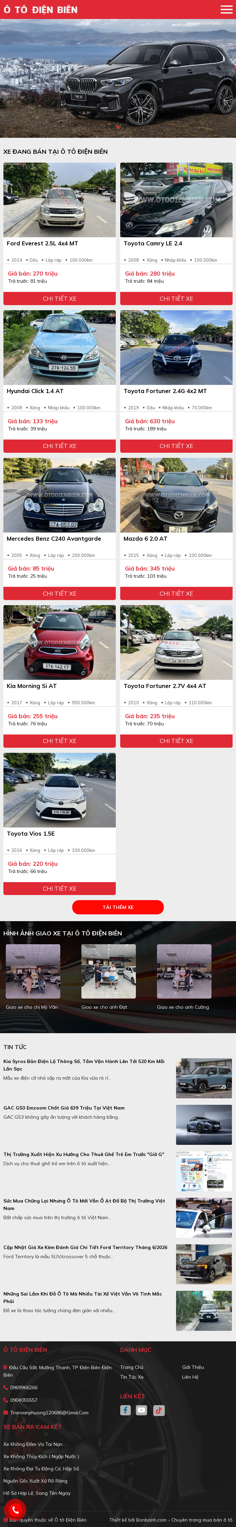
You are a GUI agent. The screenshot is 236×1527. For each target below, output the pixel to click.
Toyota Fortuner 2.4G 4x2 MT (165, 390)
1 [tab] (111, 127)
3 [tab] (125, 127)
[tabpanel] (118, 78)
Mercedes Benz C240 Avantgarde (54, 538)
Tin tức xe (132, 1377)
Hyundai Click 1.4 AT (35, 390)
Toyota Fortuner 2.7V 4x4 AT (165, 685)
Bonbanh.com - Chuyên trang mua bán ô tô (184, 1520)
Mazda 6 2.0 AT (146, 538)
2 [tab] (118, 127)
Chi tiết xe (59, 298)
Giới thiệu (193, 1367)
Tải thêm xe (118, 907)
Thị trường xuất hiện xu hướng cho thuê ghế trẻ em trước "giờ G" (83, 1154)
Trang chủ (131, 1367)
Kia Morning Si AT (32, 685)
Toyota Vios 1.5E (31, 833)
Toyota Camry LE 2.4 (153, 243)
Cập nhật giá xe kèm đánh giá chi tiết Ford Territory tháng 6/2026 (85, 1247)
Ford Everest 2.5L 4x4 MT (42, 243)
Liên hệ (190, 1377)
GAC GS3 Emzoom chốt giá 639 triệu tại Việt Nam (64, 1108)
